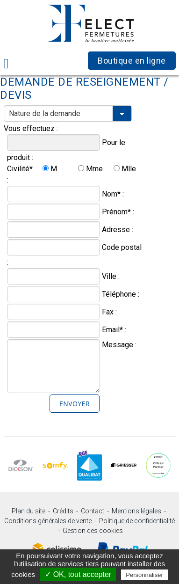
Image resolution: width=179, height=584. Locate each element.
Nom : (113, 194)
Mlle (129, 168)
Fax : (109, 311)
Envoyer (74, 403)
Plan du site (28, 511)
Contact (92, 511)
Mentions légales (136, 511)
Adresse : (117, 229)
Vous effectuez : (31, 128)
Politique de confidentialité (137, 521)
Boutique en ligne (132, 61)
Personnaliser (144, 574)
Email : (114, 329)
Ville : (111, 276)
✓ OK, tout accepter (78, 574)
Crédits (63, 511)
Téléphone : (120, 294)
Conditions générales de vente (48, 521)
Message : (119, 344)
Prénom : (118, 211)
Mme (94, 168)
